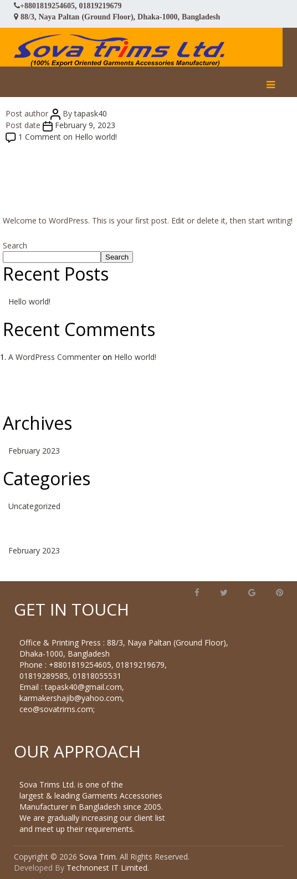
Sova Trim (97, 856)
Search (15, 245)
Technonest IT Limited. (107, 867)
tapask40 (90, 113)
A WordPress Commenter (54, 357)
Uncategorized (34, 506)
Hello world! (29, 301)
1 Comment (67, 136)
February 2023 (34, 450)
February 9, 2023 (85, 125)
